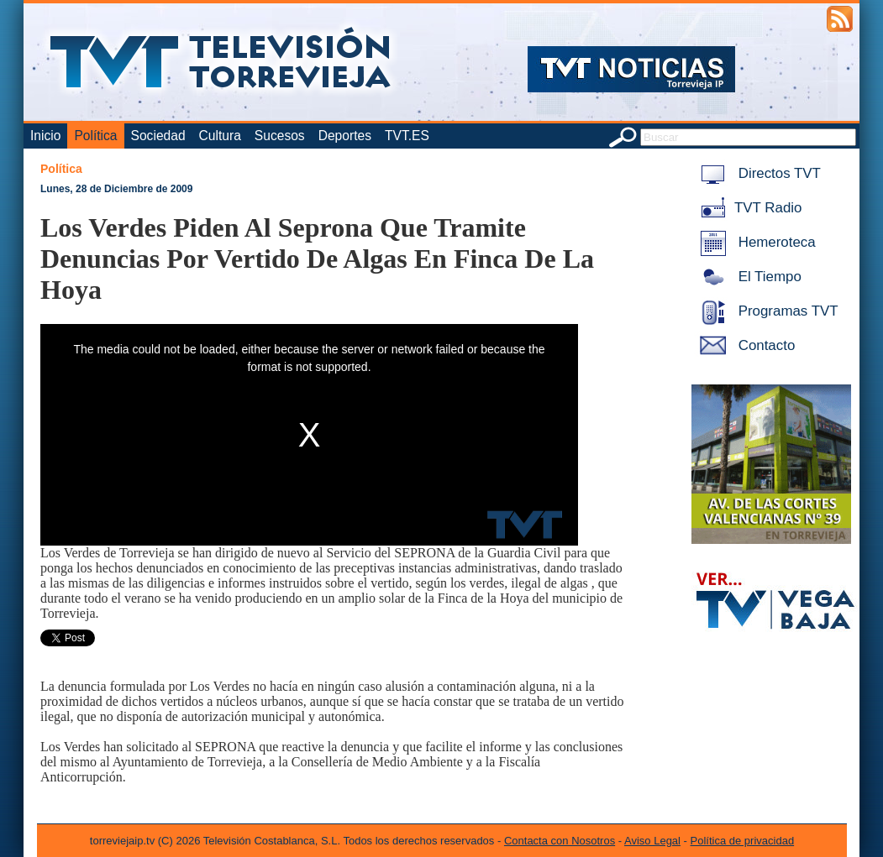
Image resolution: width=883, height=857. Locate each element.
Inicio (45, 135)
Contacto (744, 345)
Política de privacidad (743, 840)
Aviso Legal (652, 840)
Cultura (220, 135)
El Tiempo (748, 277)
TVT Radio (748, 208)
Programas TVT (766, 311)
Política (95, 135)
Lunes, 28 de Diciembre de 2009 (116, 189)
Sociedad (158, 135)
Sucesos (280, 135)
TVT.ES (407, 135)
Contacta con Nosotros (559, 840)
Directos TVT (757, 173)
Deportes (344, 135)
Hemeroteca (755, 242)
